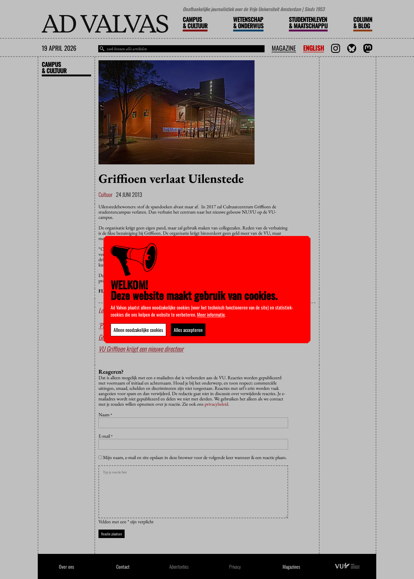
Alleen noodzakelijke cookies (138, 329)
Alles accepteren (188, 329)
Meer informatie (211, 314)
